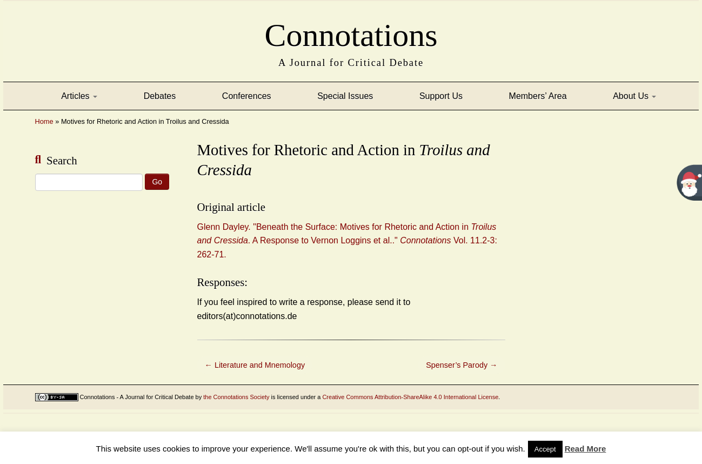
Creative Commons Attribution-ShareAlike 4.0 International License (410, 397)
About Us (634, 96)
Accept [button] (545, 449)
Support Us (441, 96)
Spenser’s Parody (461, 365)
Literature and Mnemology (255, 365)
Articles (79, 96)
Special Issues (345, 96)
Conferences (246, 96)
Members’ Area (538, 96)
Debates (160, 96)
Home (44, 121)
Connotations (350, 32)
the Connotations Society (236, 397)
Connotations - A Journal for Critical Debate (137, 397)
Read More (585, 448)
